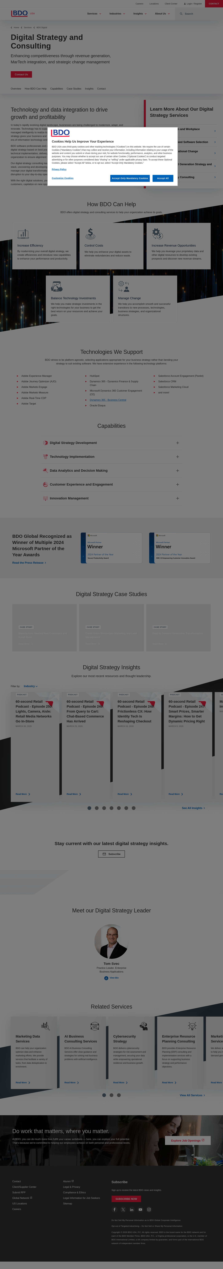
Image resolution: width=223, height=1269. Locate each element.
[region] (112, 156)
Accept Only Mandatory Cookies (130, 178)
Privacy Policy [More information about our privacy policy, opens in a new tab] (59, 169)
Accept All (163, 178)
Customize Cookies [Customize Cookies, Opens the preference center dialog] (63, 178)
